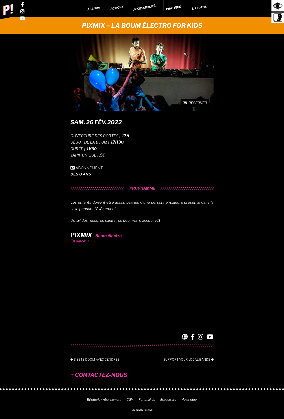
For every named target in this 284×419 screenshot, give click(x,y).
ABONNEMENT (86, 168)
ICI (157, 220)
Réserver (195, 103)
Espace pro (168, 400)
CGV (130, 400)
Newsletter (189, 400)
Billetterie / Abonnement (104, 400)
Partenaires (146, 400)
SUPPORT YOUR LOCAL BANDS (188, 360)
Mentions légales (142, 409)
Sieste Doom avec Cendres (95, 360)
